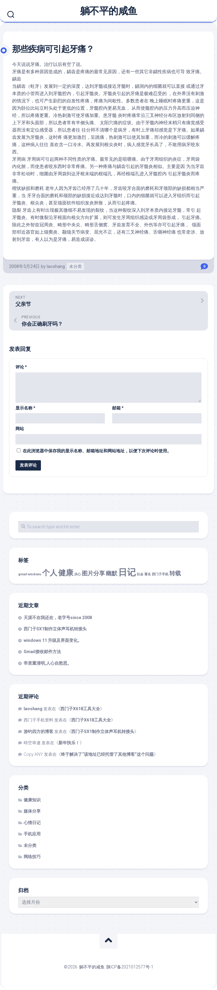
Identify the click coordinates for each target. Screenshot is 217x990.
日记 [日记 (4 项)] (127, 572)
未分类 (75, 266)
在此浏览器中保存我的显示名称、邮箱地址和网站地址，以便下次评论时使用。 (97, 450)
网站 (19, 428)
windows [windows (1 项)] (34, 574)
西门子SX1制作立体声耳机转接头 (55, 628)
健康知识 (32, 799)
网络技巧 (32, 856)
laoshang (56, 266)
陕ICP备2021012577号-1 (129, 966)
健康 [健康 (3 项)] (65, 572)
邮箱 (118, 408)
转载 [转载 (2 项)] (175, 573)
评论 (21, 367)
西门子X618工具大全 (80, 708)
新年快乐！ (69, 742)
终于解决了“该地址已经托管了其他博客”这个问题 (107, 754)
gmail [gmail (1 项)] (22, 574)
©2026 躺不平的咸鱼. (85, 966)
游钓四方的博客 (38, 731)
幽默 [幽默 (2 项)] (111, 573)
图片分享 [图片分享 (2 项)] (93, 573)
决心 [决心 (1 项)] (77, 574)
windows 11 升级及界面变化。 (53, 640)
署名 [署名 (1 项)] (147, 574)
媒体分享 (32, 811)
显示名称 (25, 408)
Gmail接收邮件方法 (42, 651)
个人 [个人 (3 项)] (49, 572)
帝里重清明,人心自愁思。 (48, 663)
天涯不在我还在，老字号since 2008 (58, 617)
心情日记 (32, 822)
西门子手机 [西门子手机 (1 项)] (160, 574)
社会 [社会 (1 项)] (140, 574)
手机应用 (32, 833)
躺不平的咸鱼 (108, 11)
